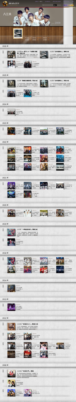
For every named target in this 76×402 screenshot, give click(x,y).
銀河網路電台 (47, 1)
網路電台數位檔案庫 (57, 1)
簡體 (73, 1)
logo (10, 3)
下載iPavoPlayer (66, 1)
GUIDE (68, 5)
